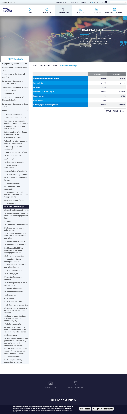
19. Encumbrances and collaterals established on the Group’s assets (16, 194)
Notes (55, 66)
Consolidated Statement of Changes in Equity (12, 98)
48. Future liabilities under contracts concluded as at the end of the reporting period (16, 329)
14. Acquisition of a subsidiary (16, 171)
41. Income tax (10, 295)
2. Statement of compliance (15, 117)
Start (30, 12)
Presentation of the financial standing (13, 75)
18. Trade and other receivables (12, 187)
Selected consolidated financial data (14, 68)
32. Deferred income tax (14, 256)
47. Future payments (12, 324)
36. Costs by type (11, 274)
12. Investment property (14, 162)
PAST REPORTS (74, 2)
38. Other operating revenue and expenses (15, 284)
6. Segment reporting (12, 138)
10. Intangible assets (12, 155)
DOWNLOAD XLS (113, 111)
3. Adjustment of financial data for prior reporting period (16, 122)
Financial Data (63, 12)
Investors (97, 12)
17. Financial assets (12, 183)
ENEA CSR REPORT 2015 (61, 2)
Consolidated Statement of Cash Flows (15, 105)
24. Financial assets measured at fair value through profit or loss (16, 215)
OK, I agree (85, 409)
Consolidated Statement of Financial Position (12, 82)
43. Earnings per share (13, 301)
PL (102, 2)
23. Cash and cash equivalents (16, 210)
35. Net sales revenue (12, 270)
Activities (47, 12)
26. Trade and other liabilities (16, 224)
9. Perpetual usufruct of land (15, 152)
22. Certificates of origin (68, 66)
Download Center (75, 388)
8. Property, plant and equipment (13, 147)
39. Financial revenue (13, 288)
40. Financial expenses (13, 291)
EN (105, 2)
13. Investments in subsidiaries (11, 166)
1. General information (13, 114)
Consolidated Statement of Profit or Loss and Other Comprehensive (15, 90)
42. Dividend (9, 298)
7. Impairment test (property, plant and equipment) (15, 142)
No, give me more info (103, 409)
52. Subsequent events (13, 356)
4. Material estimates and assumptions (14, 127)
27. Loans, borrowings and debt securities (14, 229)
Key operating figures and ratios (15, 63)
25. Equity (8, 221)
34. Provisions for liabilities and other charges (15, 266)
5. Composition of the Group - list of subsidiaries (16, 133)
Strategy (80, 12)
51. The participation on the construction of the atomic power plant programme (15, 350)
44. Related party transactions (16, 305)
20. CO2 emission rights (13, 200)
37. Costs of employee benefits (13, 278)
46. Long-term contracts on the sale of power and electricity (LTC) (15, 318)
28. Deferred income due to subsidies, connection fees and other (15, 235)
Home (35, 66)
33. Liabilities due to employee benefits (12, 260)
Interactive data (50, 388)
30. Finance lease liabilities (15, 245)
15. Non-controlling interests (16, 174)
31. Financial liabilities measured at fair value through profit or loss (13, 250)
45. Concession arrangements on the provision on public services (16, 310)
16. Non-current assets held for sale (15, 179)
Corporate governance (114, 12)
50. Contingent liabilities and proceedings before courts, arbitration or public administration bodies (16, 341)
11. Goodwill (9, 159)
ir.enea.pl (83, 2)
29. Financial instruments (14, 241)
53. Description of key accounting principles (13, 361)
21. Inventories (10, 203)
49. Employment (10, 335)
